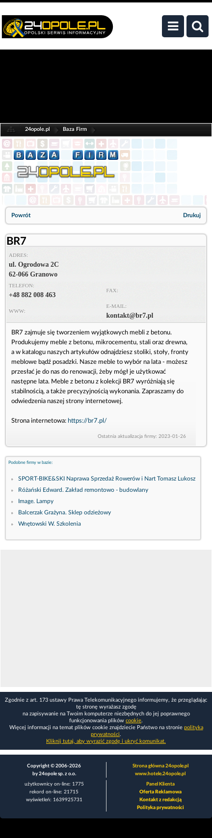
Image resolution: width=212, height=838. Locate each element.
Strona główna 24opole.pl (160, 765)
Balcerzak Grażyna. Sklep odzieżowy (64, 512)
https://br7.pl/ (87, 421)
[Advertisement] (106, 618)
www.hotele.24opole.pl (160, 773)
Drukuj (192, 215)
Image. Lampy (35, 501)
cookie (133, 720)
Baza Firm (75, 129)
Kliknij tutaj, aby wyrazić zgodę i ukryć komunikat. (106, 741)
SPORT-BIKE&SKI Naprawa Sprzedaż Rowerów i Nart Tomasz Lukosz (106, 479)
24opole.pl (37, 129)
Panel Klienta (160, 784)
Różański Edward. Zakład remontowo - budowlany (83, 490)
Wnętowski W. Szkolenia (49, 524)
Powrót (20, 215)
